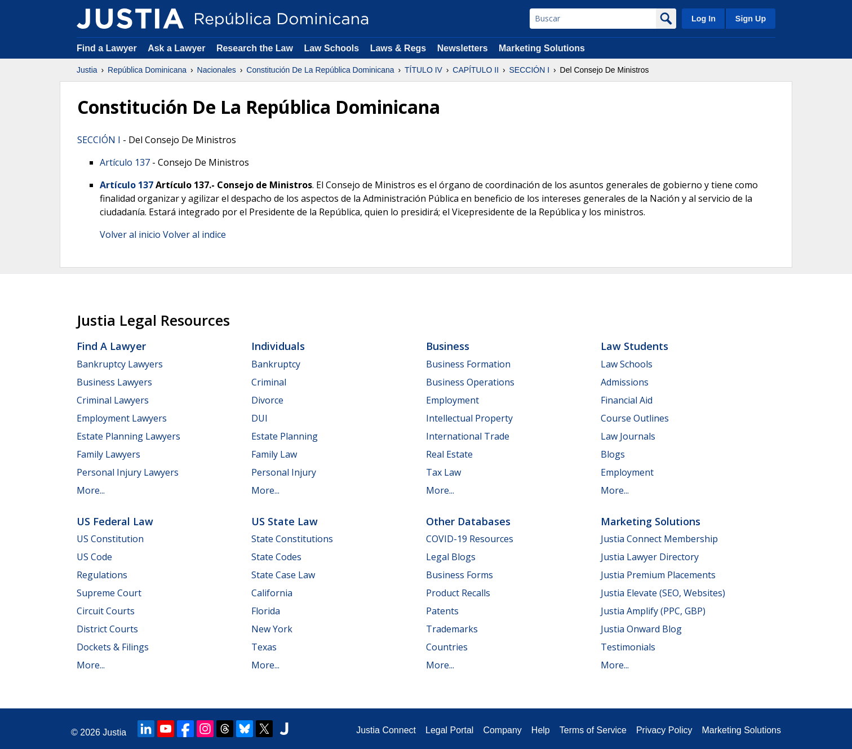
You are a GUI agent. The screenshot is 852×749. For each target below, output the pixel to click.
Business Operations (470, 382)
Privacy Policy (664, 730)
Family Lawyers (108, 454)
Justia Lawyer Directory (650, 557)
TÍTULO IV (423, 69)
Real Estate (449, 454)
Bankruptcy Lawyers (120, 364)
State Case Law (283, 575)
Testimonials (628, 647)
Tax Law (443, 472)
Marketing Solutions (542, 48)
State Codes (276, 557)
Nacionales (216, 69)
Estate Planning (284, 436)
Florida (265, 611)
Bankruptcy (275, 364)
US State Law (284, 521)
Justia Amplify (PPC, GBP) (653, 611)
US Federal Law (115, 521)
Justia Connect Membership (659, 539)
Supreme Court (109, 593)
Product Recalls (458, 593)
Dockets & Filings (113, 647)
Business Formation (468, 364)
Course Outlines (635, 418)
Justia (87, 69)
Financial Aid (627, 400)
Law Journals (628, 436)
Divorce (267, 400)
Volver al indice (194, 234)
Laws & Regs (398, 48)
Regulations (102, 575)
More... (91, 490)
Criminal (268, 382)
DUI (259, 418)
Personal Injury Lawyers (128, 472)
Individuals (278, 346)
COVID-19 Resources (469, 539)
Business (447, 346)
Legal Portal (449, 730)
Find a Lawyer (107, 48)
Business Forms (459, 575)
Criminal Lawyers (113, 400)
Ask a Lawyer (178, 48)
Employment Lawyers (122, 418)
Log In (703, 18)
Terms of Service (593, 730)
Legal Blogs (451, 557)
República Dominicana (147, 69)
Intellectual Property (469, 418)
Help (540, 730)
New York (271, 629)
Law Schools (331, 48)
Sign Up (750, 18)
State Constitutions (292, 539)
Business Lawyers (114, 382)
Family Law (274, 454)
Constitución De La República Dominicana (320, 69)
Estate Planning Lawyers (128, 436)
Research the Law (254, 48)
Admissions (625, 382)
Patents (442, 611)
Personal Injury (283, 472)
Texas (264, 647)
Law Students (634, 346)
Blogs (613, 454)
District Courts (107, 629)
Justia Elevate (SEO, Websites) (663, 593)
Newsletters (462, 48)
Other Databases (468, 521)
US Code (94, 557)
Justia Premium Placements (658, 575)
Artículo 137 (125, 162)
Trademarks (452, 629)
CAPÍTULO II (475, 69)
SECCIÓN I (529, 69)
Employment (452, 400)
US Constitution (110, 539)
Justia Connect (386, 730)
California (271, 593)
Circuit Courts (106, 611)
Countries (447, 647)
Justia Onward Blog (641, 629)
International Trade (467, 436)
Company (502, 730)
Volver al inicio (130, 234)
